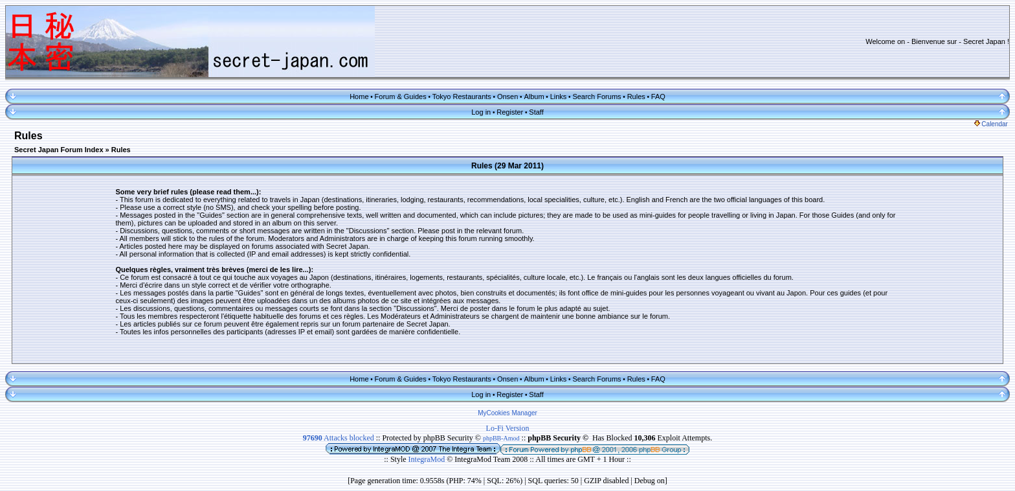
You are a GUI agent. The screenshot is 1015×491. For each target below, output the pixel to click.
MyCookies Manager (507, 413)
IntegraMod (427, 459)
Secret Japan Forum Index (59, 150)
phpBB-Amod (501, 438)
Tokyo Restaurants (461, 96)
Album (534, 96)
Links (558, 96)
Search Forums (596, 96)
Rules (636, 96)
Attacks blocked (338, 437)
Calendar (991, 124)
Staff (536, 112)
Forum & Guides (401, 96)
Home (359, 96)
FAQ (658, 96)
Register (509, 112)
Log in (481, 112)
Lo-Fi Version (508, 428)
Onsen (507, 96)
